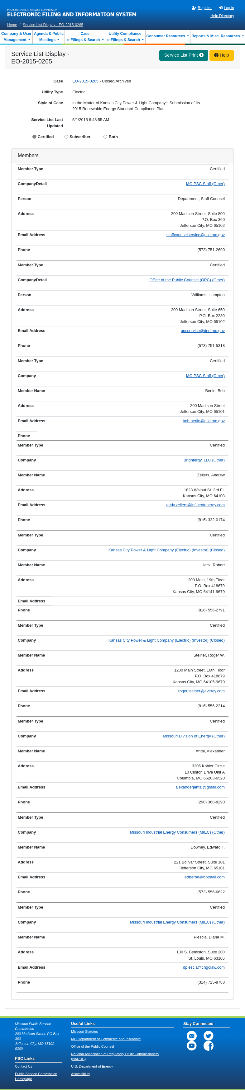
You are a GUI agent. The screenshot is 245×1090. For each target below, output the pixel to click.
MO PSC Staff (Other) (205, 183)
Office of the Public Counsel (92, 1046)
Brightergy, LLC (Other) (204, 460)
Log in (226, 8)
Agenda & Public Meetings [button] (49, 36)
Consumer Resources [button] (166, 36)
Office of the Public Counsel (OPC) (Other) (187, 280)
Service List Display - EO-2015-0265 (53, 25)
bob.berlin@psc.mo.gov (204, 421)
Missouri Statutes (84, 1031)
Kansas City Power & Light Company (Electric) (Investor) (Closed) (166, 550)
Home (12, 25)
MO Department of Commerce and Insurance (106, 1039)
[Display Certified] (35, 136)
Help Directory (222, 16)
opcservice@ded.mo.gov (203, 330)
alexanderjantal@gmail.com (200, 787)
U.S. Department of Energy (92, 1066)
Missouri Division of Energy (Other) (194, 736)
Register (202, 8)
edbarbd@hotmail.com (205, 877)
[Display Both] (106, 136)
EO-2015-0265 (85, 81)
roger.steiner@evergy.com (201, 691)
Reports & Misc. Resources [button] (216, 36)
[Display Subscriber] (67, 136)
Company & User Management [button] (16, 36)
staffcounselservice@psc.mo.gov (195, 234)
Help (221, 55)
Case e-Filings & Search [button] (83, 36)
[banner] (72, 10)
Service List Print (184, 55)
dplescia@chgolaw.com (204, 967)
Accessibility (80, 1074)
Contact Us (23, 1066)
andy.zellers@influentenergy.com (195, 505)
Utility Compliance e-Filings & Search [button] (124, 36)
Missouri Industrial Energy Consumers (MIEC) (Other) (177, 832)
